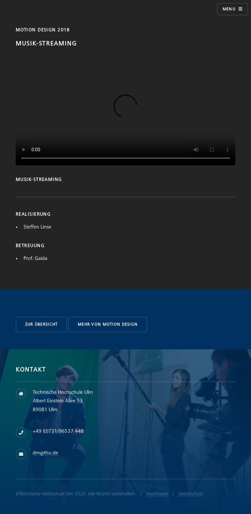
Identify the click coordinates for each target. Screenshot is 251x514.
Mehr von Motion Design (108, 324)
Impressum (157, 494)
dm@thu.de (45, 452)
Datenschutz (190, 494)
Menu (229, 9)
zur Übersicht (41, 324)
